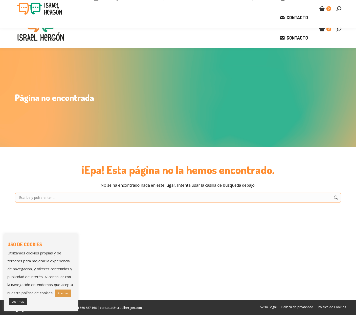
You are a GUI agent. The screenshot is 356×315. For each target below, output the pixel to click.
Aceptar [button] (63, 293)
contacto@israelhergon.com (78, 4)
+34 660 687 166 (31, 4)
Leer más (18, 301)
